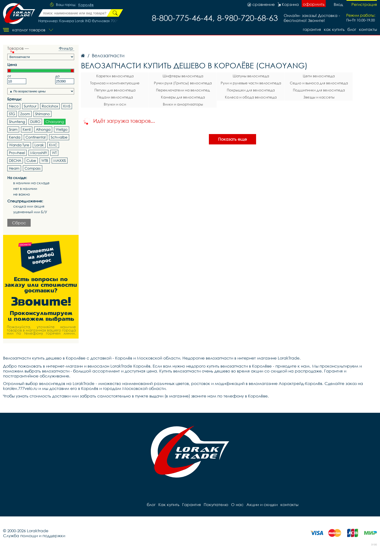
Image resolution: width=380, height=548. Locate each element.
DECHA (15, 160)
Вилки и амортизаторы (183, 104)
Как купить (334, 29)
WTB (44, 160)
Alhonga (43, 129)
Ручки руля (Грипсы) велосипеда (183, 83)
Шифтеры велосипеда (183, 76)
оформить (314, 4)
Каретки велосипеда (115, 76)
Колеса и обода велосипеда (251, 97)
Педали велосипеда (115, 97)
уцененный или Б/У (30, 212)
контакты (368, 29)
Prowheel (17, 153)
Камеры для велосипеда (183, 97)
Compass (33, 168)
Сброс (19, 222)
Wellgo (62, 129)
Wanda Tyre (19, 145)
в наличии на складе (31, 183)
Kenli (27, 129)
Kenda (14, 137)
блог (351, 29)
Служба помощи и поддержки (34, 535)
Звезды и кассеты (318, 97)
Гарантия (312, 29)
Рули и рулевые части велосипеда (251, 83)
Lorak (39, 145)
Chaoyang (55, 121)
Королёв (85, 5)
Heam (14, 168)
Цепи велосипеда (319, 76)
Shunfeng (17, 121)
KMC (53, 145)
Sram (13, 129)
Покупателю (216, 504)
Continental (35, 137)
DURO (35, 121)
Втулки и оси (115, 104)
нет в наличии (25, 188)
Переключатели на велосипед (183, 90)
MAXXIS (59, 160)
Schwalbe (59, 137)
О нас (237, 504)
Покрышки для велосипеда (251, 90)
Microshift (38, 153)
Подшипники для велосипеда (319, 90)
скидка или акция (28, 206)
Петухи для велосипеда (114, 90)
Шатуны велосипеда (251, 76)
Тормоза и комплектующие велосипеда (114, 83)
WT (54, 153)
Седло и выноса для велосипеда (319, 83)
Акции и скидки (262, 504)
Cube (31, 160)
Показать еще (232, 139)
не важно (21, 194)
